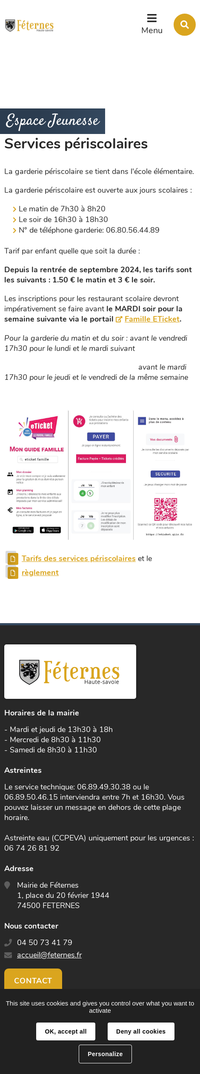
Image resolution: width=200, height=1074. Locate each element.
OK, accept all (65, 1031)
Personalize (105, 1054)
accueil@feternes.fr (49, 955)
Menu (152, 30)
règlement (40, 572)
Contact (33, 981)
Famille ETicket (152, 319)
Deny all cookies (141, 1031)
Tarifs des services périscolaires (79, 558)
